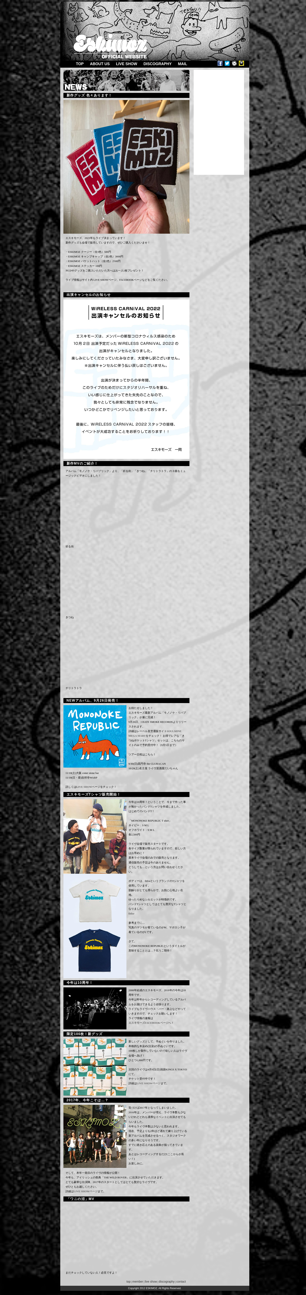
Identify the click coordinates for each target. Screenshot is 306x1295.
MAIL (182, 64)
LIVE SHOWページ (149, 1083)
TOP (80, 64)
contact (181, 1281)
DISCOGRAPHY (157, 64)
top (126, 1281)
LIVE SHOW (126, 64)
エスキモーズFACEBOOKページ (148, 1022)
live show (151, 1281)
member (137, 1281)
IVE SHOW (85, 786)
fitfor (132, 913)
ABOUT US (100, 64)
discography (167, 1281)
